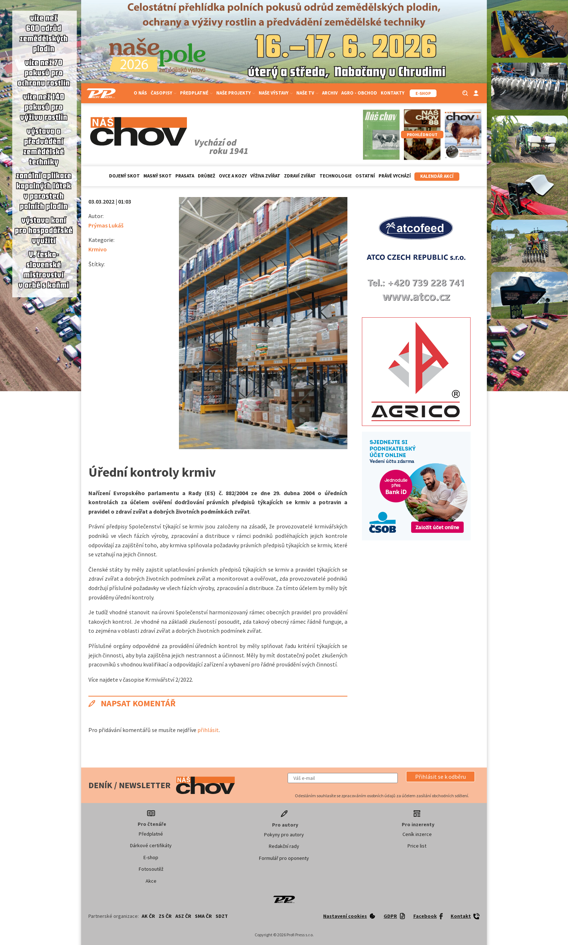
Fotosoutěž (151, 869)
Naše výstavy (276, 93)
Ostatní (365, 176)
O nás (140, 93)
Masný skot (157, 176)
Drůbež (206, 176)
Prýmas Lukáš (106, 225)
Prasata (184, 176)
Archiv (330, 93)
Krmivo (97, 249)
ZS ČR (165, 916)
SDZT (222, 916)
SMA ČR (203, 916)
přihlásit (208, 729)
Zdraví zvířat (300, 176)
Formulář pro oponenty (284, 858)
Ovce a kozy (233, 176)
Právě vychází (395, 176)
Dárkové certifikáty (151, 845)
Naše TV (307, 93)
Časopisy (163, 93)
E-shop (150, 857)
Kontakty (392, 93)
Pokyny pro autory (284, 834)
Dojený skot (124, 176)
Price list (417, 845)
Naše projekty (235, 93)
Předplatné (196, 93)
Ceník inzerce (417, 834)
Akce (151, 881)
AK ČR (148, 916)
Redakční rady (284, 846)
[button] (440, 776)
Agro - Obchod (359, 93)
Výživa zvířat (265, 176)
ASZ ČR (183, 916)
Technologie (336, 176)
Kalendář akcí (437, 176)
